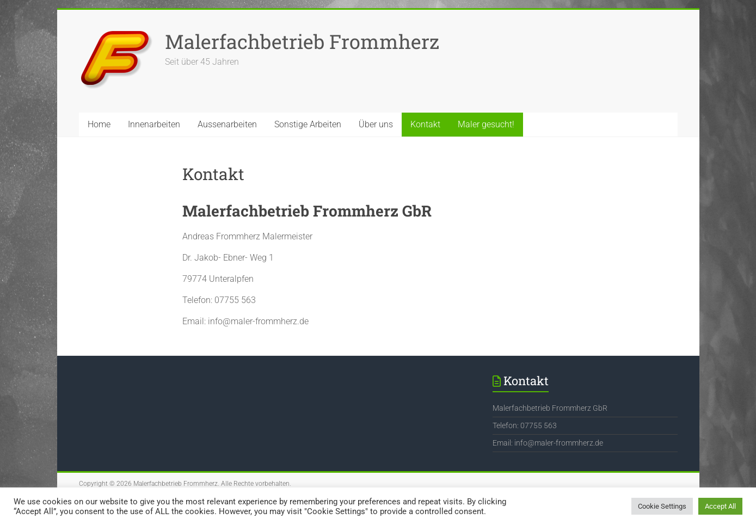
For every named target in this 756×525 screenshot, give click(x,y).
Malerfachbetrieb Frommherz (302, 41)
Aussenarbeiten (227, 124)
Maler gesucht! (486, 124)
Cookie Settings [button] (662, 506)
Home (99, 124)
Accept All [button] (720, 506)
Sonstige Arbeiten (307, 124)
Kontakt (425, 124)
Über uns (376, 124)
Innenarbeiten (154, 124)
